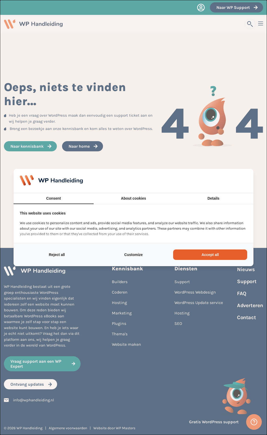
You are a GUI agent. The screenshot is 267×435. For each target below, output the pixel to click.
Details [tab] (214, 198)
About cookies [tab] (133, 198)
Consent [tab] (53, 198)
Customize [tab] (133, 255)
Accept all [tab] (210, 255)
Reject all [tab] (57, 255)
